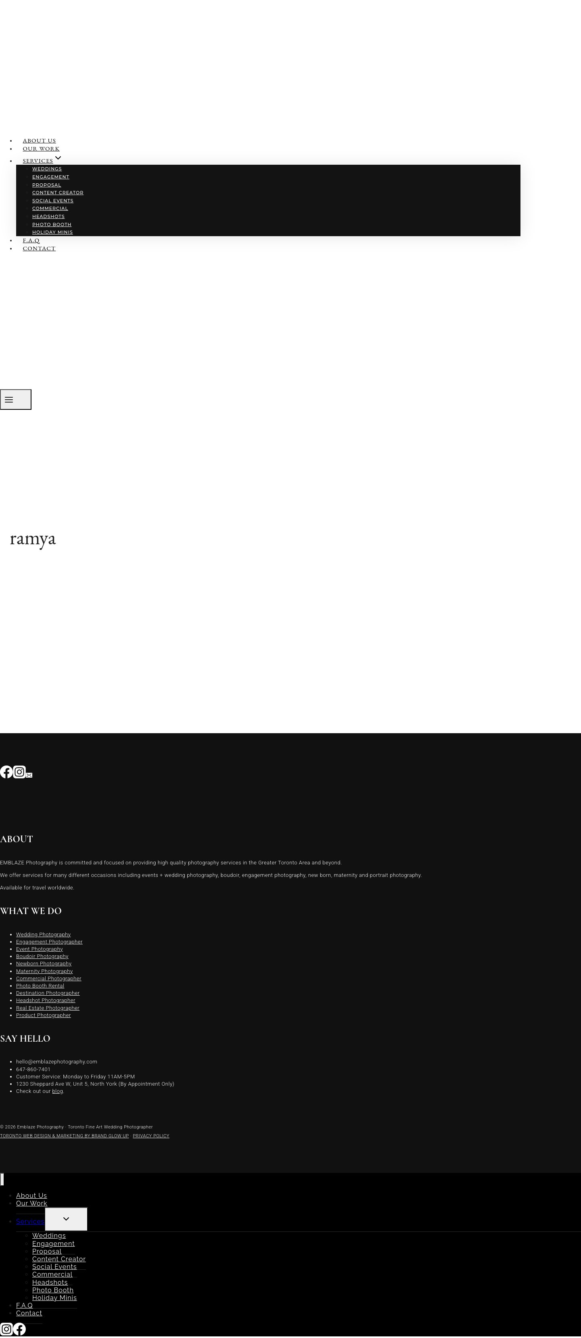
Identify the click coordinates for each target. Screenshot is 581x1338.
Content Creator (58, 192)
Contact (39, 248)
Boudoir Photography (42, 956)
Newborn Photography (43, 964)
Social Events (52, 200)
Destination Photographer (48, 993)
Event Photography (39, 949)
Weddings (47, 169)
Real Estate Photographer (47, 1008)
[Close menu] (2, 1179)
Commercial (50, 208)
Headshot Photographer (45, 1000)
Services (30, 1221)
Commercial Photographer (49, 978)
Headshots (48, 216)
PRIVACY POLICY (151, 1136)
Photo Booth (52, 224)
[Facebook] (6, 774)
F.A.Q (31, 240)
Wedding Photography (43, 934)
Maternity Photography (44, 971)
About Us (39, 140)
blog (57, 1091)
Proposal (46, 185)
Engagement (50, 177)
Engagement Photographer (49, 942)
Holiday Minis (52, 232)
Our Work (41, 148)
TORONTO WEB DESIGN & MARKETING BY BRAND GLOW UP (64, 1136)
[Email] (29, 774)
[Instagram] (19, 774)
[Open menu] (15, 399)
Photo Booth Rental (40, 986)
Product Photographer (43, 1015)
